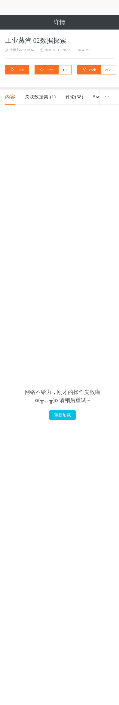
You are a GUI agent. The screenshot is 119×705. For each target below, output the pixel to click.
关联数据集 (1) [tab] (40, 96)
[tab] (10, 97)
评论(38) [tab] (75, 96)
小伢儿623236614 (22, 50)
